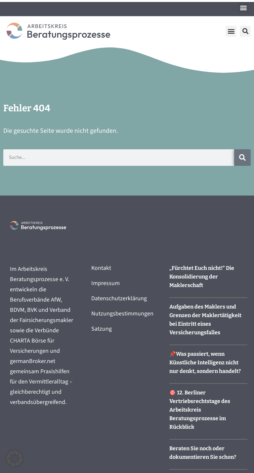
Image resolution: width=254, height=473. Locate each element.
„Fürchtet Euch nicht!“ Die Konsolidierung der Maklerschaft (201, 276)
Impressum (105, 283)
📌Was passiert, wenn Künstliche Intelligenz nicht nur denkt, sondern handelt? (205, 362)
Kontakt (101, 268)
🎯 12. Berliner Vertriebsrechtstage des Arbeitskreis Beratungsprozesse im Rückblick (199, 409)
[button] (243, 7)
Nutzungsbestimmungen (122, 313)
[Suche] (242, 157)
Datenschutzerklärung (119, 298)
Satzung (101, 329)
